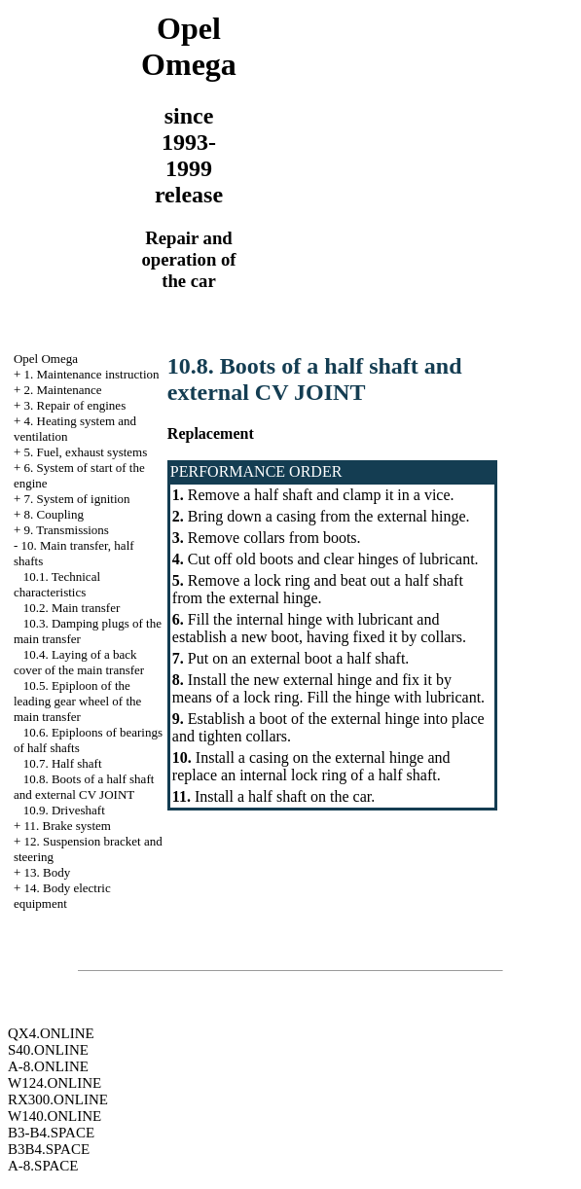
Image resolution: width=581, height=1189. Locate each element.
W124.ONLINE (54, 1083)
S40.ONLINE (48, 1050)
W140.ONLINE (54, 1116)
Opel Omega (46, 358)
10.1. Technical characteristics (57, 584)
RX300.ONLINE (58, 1099)
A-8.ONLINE (48, 1066)
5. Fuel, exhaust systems (86, 452)
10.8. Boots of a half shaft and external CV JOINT (84, 787)
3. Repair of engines (75, 405)
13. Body (47, 872)
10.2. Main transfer (72, 607)
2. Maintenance (63, 389)
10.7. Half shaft (62, 763)
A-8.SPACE (43, 1165)
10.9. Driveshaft (64, 810)
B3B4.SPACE (49, 1149)
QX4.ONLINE (51, 1033)
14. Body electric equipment (62, 896)
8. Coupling (54, 514)
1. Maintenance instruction (92, 374)
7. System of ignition (77, 498)
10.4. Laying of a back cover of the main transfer (79, 662)
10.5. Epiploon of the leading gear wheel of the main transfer (77, 701)
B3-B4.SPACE (51, 1132)
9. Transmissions (66, 529)
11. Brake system (67, 825)
